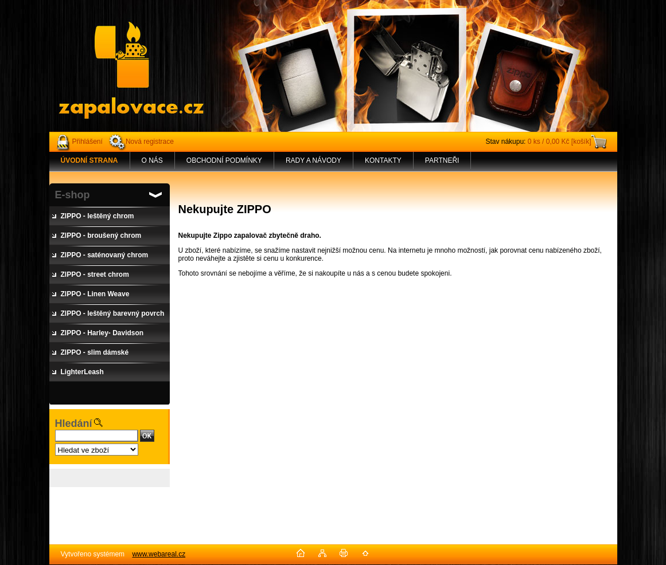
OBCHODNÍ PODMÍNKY (224, 160)
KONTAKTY (383, 160)
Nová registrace (150, 142)
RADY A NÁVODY (313, 160)
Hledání (73, 423)
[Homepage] (89, 160)
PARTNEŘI (442, 160)
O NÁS (152, 160)
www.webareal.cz (158, 554)
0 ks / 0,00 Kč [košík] (559, 142)
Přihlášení (87, 142)
